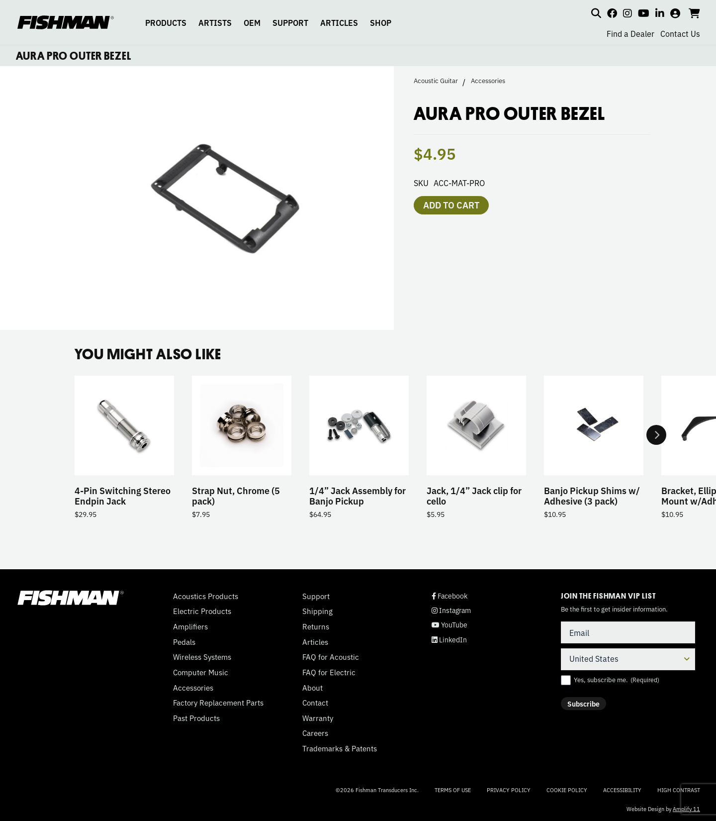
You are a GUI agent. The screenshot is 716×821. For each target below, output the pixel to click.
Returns (315, 626)
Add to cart (451, 204)
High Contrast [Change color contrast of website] (678, 790)
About (312, 688)
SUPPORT (290, 22)
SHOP (380, 22)
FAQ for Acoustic (330, 657)
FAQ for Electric (329, 672)
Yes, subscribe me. (616, 679)
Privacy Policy (509, 790)
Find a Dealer (630, 33)
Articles (315, 642)
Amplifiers (190, 626)
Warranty (317, 718)
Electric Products (202, 611)
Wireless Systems (202, 657)
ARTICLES (339, 22)
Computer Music (200, 672)
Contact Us (680, 33)
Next (656, 435)
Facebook (449, 596)
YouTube (449, 624)
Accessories (488, 80)
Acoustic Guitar (436, 80)
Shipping (317, 611)
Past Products (196, 718)
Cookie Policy (566, 790)
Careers (315, 733)
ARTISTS (215, 22)
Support (316, 596)
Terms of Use (453, 790)
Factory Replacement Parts (218, 703)
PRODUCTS (165, 22)
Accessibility (622, 790)
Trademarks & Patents (339, 748)
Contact (315, 703)
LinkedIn (449, 639)
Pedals (184, 642)
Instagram (451, 610)
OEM (252, 22)
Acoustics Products (205, 596)
